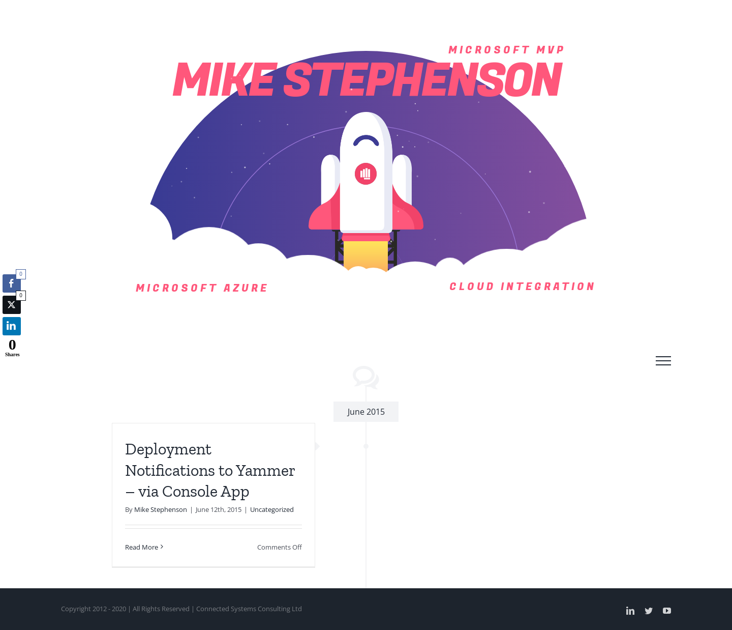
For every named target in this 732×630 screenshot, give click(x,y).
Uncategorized (272, 509)
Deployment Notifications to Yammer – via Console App (210, 470)
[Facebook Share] (12, 283)
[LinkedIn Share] (12, 326)
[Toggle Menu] (663, 360)
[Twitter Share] (12, 305)
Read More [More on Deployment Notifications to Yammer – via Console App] (141, 547)
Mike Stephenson (160, 509)
